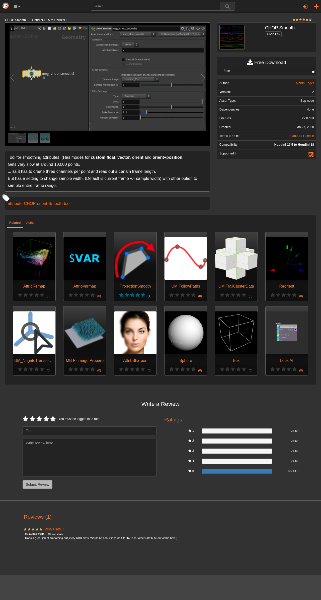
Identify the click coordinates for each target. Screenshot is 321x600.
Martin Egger (305, 83)
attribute (15, 203)
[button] (17, 6)
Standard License (301, 136)
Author (31, 223)
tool (67, 203)
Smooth (55, 203)
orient (42, 203)
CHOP (30, 203)
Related (15, 223)
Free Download (266, 62)
